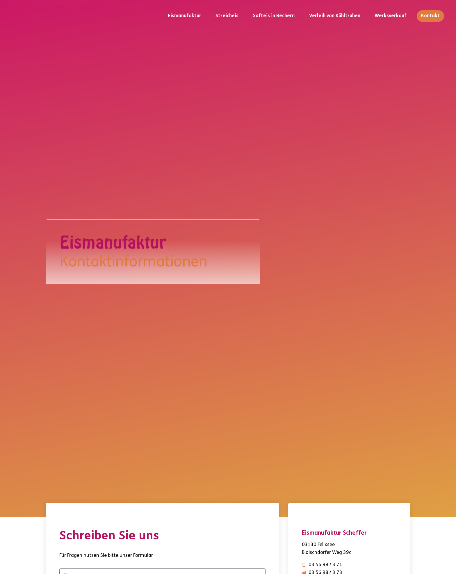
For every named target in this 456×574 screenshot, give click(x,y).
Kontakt (430, 16)
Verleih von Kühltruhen (334, 16)
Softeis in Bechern (274, 16)
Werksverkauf (391, 16)
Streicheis (226, 16)
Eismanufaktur (184, 16)
